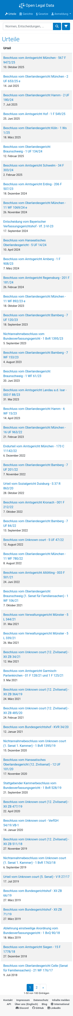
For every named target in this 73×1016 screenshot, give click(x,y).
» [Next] (43, 987)
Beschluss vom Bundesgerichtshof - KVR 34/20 (36, 727)
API (9, 1004)
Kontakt (7, 1000)
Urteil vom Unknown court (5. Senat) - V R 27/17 (36, 877)
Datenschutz (40, 1000)
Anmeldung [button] (60, 13)
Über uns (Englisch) (26, 1004)
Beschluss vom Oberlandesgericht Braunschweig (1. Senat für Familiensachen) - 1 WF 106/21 (35, 596)
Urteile (10, 13)
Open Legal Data (36, 6)
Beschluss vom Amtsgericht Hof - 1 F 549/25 (34, 114)
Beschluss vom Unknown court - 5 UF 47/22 (33, 540)
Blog (44, 1004)
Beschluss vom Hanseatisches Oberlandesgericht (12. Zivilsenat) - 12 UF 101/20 (32, 764)
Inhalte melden (61, 1000)
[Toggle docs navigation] (66, 26)
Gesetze (42, 13)
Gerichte (26, 13)
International (60, 1004)
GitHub (38, 1007)
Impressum (23, 1000)
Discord (22, 1007)
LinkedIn (54, 1007)
